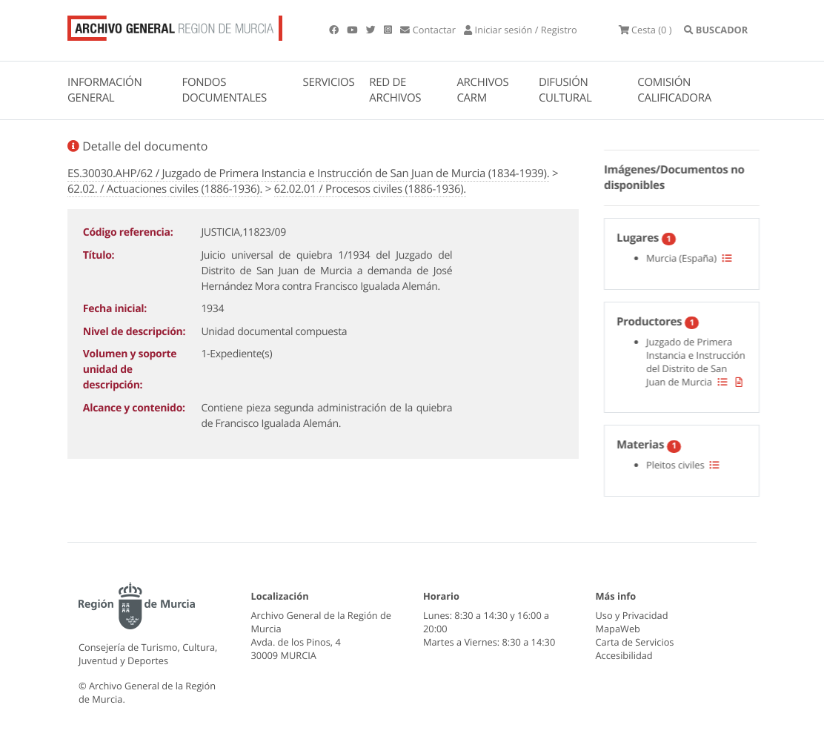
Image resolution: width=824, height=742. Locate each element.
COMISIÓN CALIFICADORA (674, 90)
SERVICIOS (329, 82)
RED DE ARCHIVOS (395, 90)
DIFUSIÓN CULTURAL (565, 90)
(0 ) (645, 29)
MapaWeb (618, 628)
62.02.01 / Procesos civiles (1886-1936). (370, 189)
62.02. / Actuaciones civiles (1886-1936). (164, 189)
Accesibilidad (624, 655)
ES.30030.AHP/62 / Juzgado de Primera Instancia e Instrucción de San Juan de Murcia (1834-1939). (308, 173)
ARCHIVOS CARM (482, 90)
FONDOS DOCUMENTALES (224, 90)
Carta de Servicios (635, 642)
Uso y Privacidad (632, 615)
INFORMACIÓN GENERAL (104, 90)
